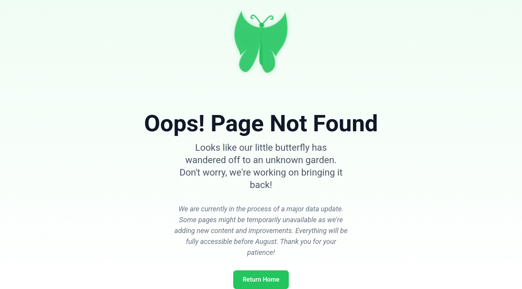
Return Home (261, 279)
